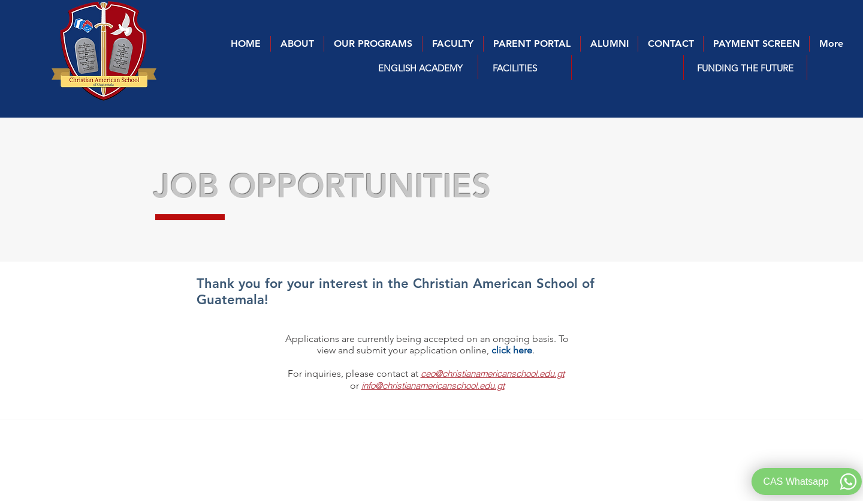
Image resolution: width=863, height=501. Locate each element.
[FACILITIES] (515, 68)
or (355, 385)
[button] (420, 68)
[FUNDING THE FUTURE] (745, 68)
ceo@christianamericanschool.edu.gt (493, 373)
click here (511, 350)
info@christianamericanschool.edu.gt (433, 385)
